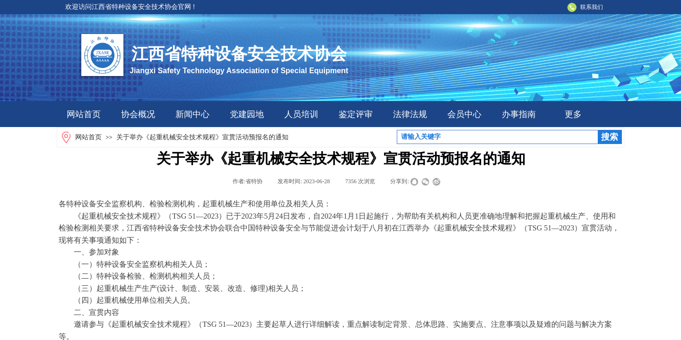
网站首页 (84, 114)
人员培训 (301, 114)
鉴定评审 (356, 114)
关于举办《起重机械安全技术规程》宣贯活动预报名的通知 (202, 137)
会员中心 (464, 114)
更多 (573, 114)
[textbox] (497, 137)
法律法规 (410, 114)
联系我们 (591, 7)
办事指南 (519, 114)
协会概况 (138, 114)
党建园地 (247, 114)
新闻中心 (192, 114)
